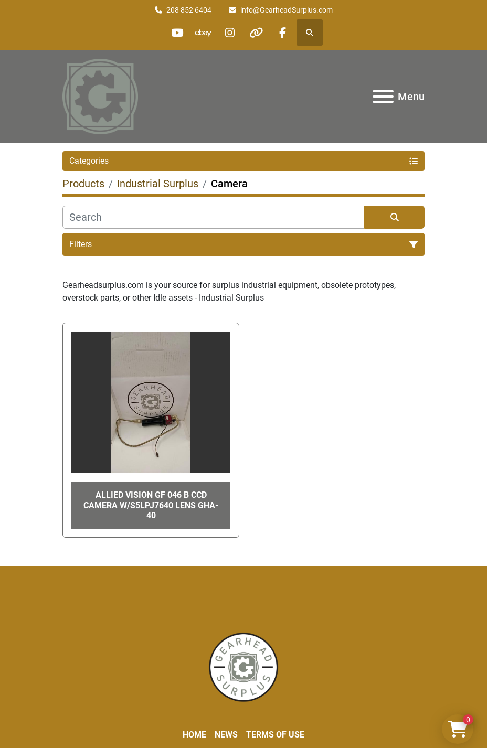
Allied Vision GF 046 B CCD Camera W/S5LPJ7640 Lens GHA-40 (150, 505)
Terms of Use (275, 735)
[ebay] (203, 32)
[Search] (213, 217)
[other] (257, 32)
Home (194, 735)
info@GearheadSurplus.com (286, 10)
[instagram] (230, 32)
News (226, 735)
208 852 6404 (188, 10)
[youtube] (176, 32)
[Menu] (383, 96)
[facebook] (283, 32)
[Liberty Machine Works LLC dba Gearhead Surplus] (243, 666)
